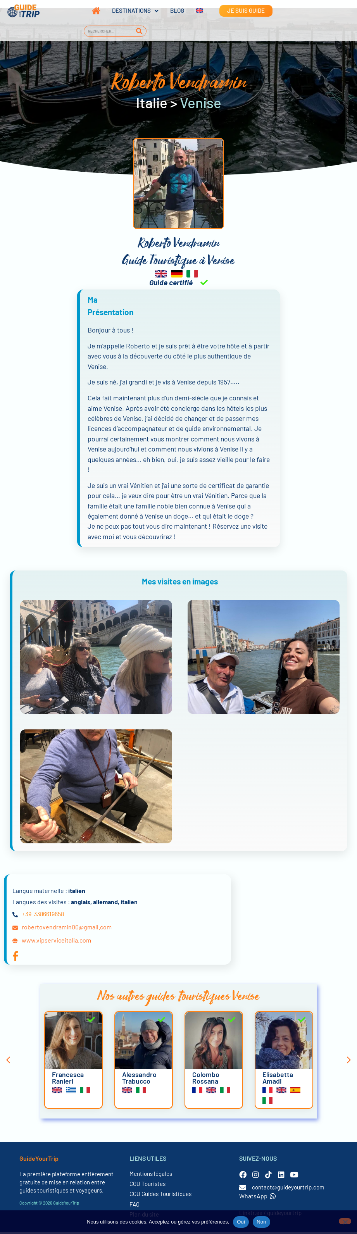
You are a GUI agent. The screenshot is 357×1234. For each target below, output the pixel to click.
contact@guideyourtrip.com (288, 1189)
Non (261, 1222)
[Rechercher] (139, 31)
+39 (26, 915)
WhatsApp (257, 1197)
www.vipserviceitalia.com (56, 942)
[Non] (345, 1221)
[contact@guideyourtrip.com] (242, 1189)
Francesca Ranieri (68, 1080)
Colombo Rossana (205, 1080)
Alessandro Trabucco (139, 1080)
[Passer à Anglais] (193, 11)
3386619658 (49, 915)
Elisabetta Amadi (277, 1080)
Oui (241, 1222)
